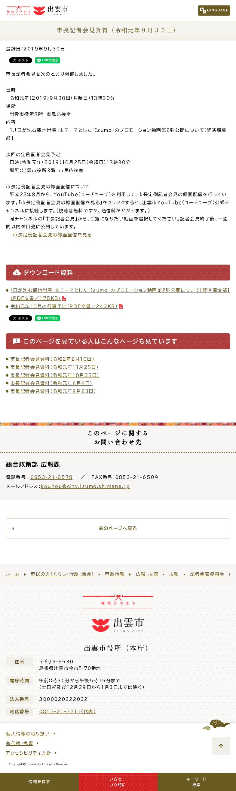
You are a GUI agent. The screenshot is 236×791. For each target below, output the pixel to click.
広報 (174, 574)
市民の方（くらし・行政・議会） (62, 574)
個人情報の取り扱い (28, 734)
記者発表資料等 (207, 574)
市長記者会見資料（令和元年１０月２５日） (55, 375)
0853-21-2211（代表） (67, 711)
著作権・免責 (19, 743)
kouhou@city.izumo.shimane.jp (85, 486)
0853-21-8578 (51, 477)
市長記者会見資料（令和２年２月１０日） (53, 359)
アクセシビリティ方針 (28, 753)
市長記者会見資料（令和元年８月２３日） (54, 391)
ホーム (13, 574)
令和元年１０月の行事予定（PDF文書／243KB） (64, 306)
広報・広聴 (147, 574)
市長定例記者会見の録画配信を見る (52, 234)
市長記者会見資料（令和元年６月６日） (52, 383)
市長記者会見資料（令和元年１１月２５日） (55, 367)
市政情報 (115, 574)
